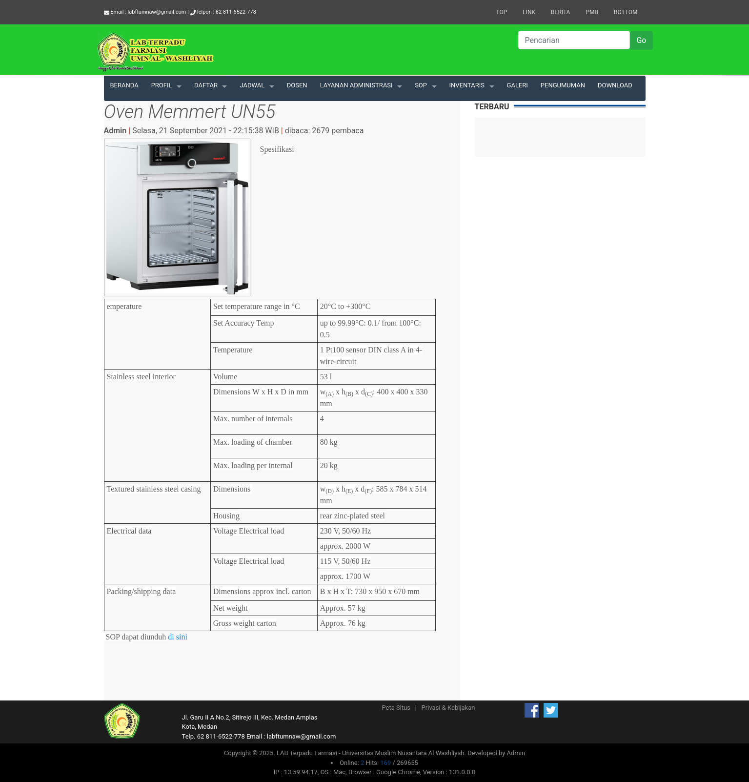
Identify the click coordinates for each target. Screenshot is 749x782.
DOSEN (297, 85)
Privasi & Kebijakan (448, 707)
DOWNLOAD (615, 85)
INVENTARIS (467, 85)
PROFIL (161, 85)
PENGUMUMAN (563, 85)
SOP (421, 85)
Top (501, 12)
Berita (560, 12)
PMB (592, 12)
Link (529, 12)
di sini (177, 637)
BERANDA (124, 85)
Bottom (626, 12)
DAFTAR (206, 85)
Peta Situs (396, 707)
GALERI (517, 85)
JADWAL (252, 85)
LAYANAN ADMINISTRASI (356, 85)
